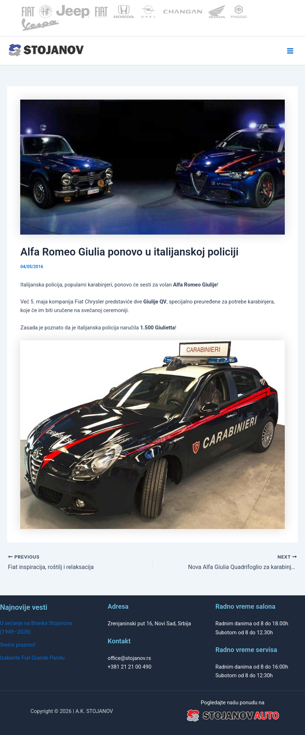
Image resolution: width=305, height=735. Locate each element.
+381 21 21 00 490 (129, 667)
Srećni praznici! (18, 645)
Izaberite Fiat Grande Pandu (32, 658)
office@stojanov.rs (129, 658)
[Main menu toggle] (290, 50)
